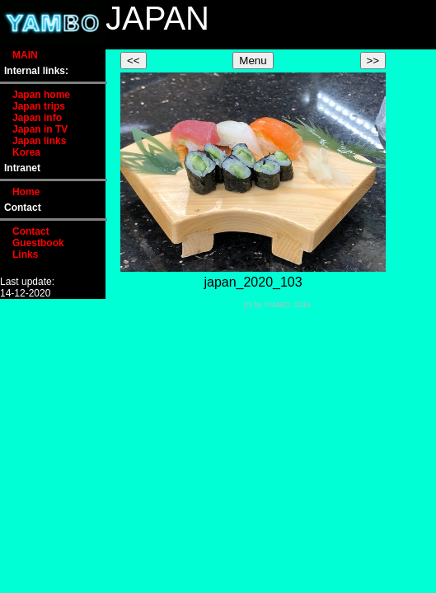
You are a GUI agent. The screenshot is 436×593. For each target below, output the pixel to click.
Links (25, 254)
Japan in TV (40, 129)
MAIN (25, 55)
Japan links (39, 141)
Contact (30, 231)
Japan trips (38, 106)
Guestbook (38, 243)
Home (26, 192)
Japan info (37, 118)
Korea (26, 152)
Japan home (41, 94)
